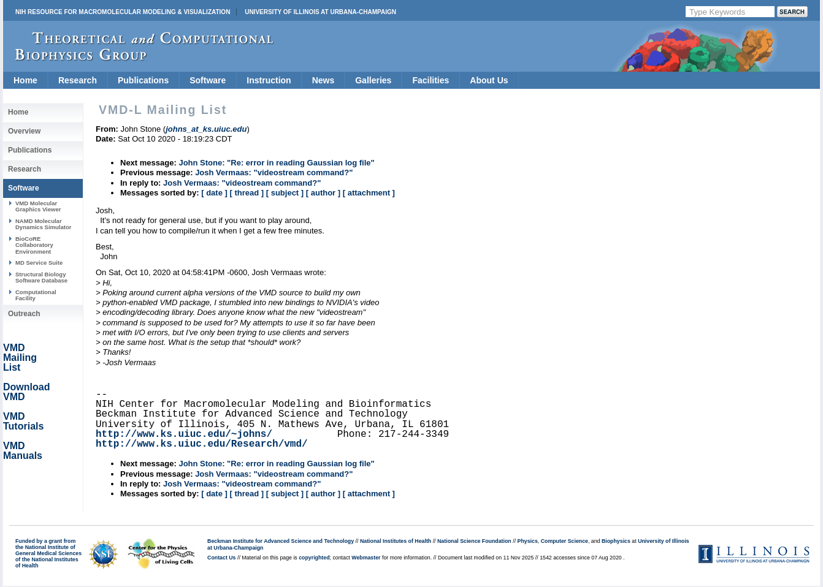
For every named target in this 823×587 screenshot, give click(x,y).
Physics (528, 541)
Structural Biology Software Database (41, 277)
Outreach (24, 313)
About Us (489, 80)
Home (25, 80)
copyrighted (314, 558)
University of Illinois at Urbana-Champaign (320, 12)
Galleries (373, 80)
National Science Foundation (474, 541)
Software (207, 80)
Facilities (430, 80)
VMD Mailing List (20, 358)
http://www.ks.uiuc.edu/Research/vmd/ (202, 444)
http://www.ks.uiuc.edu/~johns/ (184, 434)
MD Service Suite (39, 262)
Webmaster (365, 558)
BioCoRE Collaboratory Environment (34, 245)
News (323, 80)
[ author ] (323, 192)
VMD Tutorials (23, 421)
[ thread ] (246, 192)
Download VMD (26, 392)
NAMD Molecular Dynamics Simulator (43, 224)
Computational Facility (35, 295)
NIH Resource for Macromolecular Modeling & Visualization (122, 12)
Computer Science (564, 541)
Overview (24, 131)
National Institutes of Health (395, 541)
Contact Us (221, 558)
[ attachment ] (369, 192)
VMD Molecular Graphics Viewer (38, 206)
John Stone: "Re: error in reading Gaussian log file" (276, 162)
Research (77, 80)
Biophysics (616, 541)
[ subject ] (285, 192)
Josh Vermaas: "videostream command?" (274, 172)
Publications (143, 80)
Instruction (269, 80)
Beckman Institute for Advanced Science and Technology (280, 541)
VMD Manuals (22, 451)
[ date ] (214, 192)
